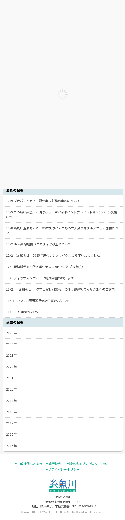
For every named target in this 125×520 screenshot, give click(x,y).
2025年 (11, 332)
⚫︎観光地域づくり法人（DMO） (88, 463)
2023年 (11, 355)
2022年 (11, 366)
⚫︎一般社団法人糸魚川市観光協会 (37, 463)
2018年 (11, 411)
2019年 (11, 400)
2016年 (11, 434)
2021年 (11, 378)
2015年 (11, 445)
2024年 (11, 344)
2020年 (11, 389)
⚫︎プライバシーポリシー (62, 469)
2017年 (11, 423)
